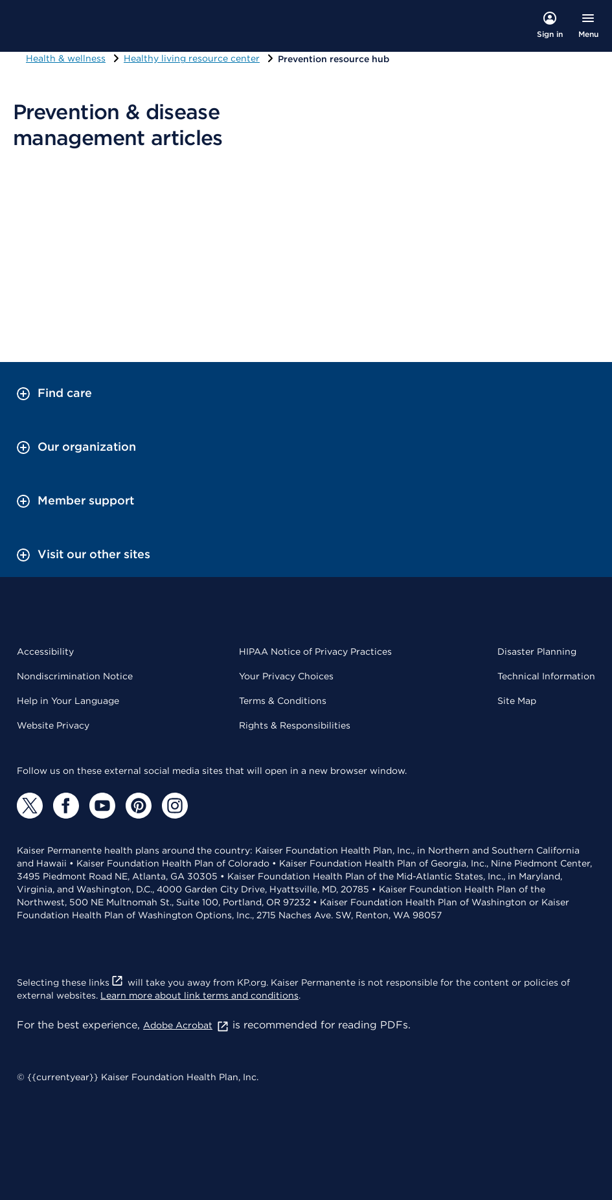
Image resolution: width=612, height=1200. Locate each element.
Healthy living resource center (192, 58)
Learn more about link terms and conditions (199, 995)
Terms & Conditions (282, 701)
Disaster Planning (536, 651)
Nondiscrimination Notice (75, 676)
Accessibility (45, 651)
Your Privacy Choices (286, 676)
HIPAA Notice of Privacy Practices (315, 651)
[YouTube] (102, 806)
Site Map (516, 701)
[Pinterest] (139, 806)
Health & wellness (66, 58)
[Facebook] (66, 806)
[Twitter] (30, 806)
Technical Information (546, 676)
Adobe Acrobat (186, 1025)
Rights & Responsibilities (294, 725)
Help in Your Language (68, 701)
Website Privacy (53, 725)
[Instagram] (175, 806)
